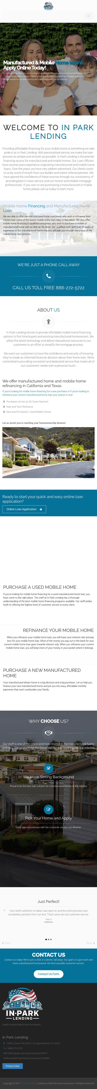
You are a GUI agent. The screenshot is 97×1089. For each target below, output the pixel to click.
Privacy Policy (12, 1066)
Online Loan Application (24, 509)
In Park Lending (28, 1083)
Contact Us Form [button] (48, 974)
